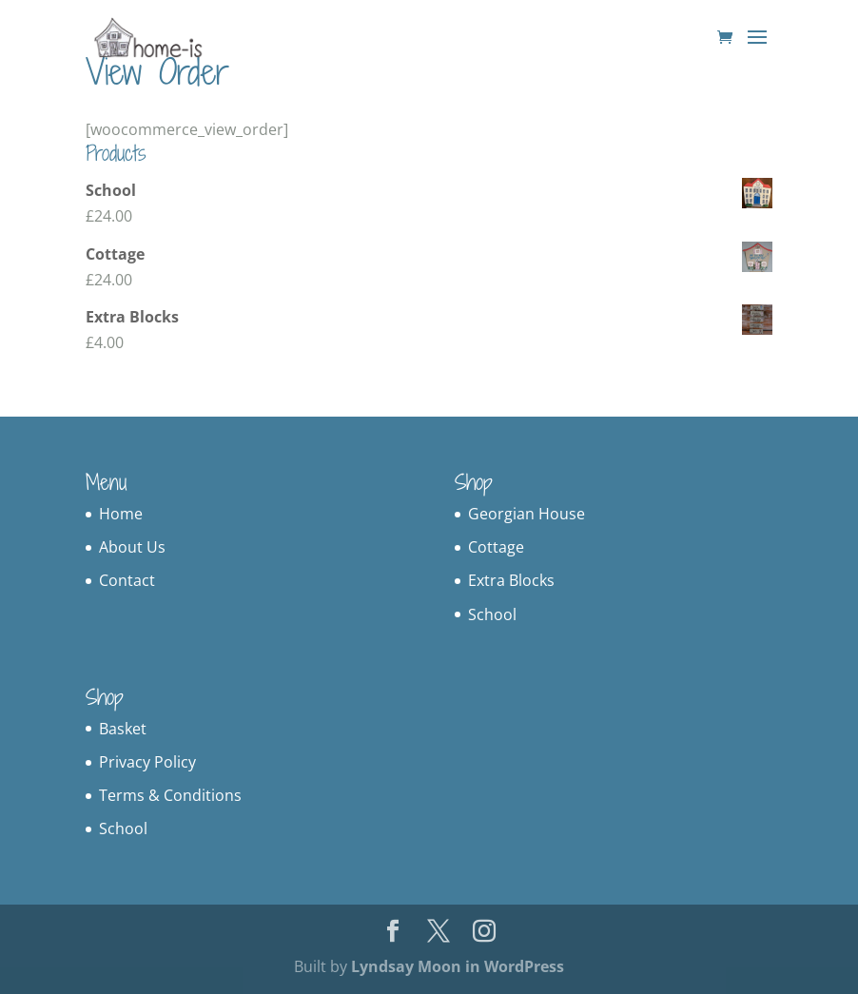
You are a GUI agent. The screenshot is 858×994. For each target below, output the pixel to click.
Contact (127, 580)
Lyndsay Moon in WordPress (457, 966)
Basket (122, 728)
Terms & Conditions (170, 795)
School (492, 614)
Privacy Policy (147, 761)
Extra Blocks (511, 580)
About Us (132, 546)
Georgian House (526, 513)
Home (121, 513)
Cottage (496, 546)
